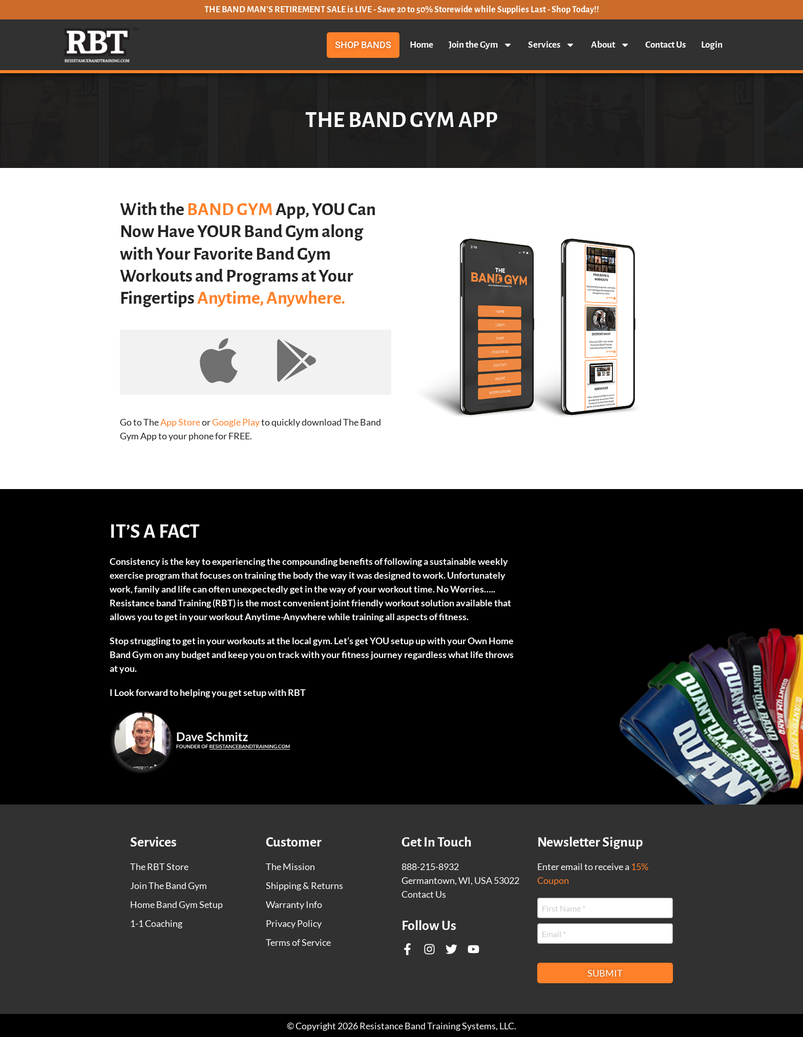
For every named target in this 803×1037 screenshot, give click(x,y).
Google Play (236, 422)
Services (551, 45)
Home (421, 45)
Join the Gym (481, 45)
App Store (180, 422)
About (610, 45)
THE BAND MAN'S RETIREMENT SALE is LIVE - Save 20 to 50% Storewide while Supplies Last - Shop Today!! (401, 9)
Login (712, 45)
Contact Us (665, 45)
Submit (605, 973)
